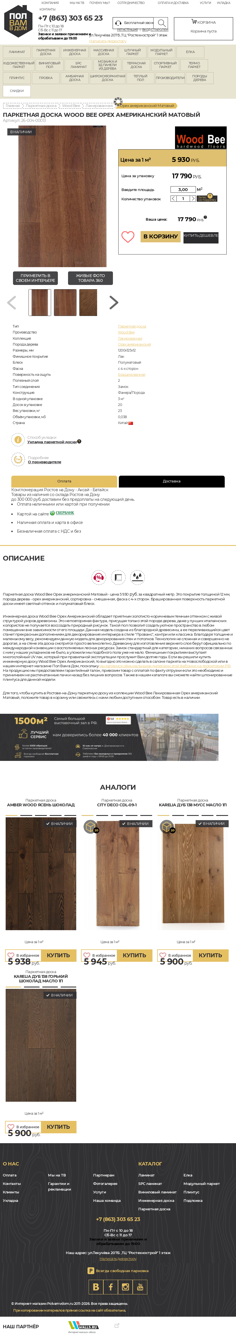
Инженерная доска (156, 1200)
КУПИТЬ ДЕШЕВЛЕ (200, 235)
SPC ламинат (150, 1183)
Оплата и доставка (173, 3)
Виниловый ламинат (157, 1192)
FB (110, 1287)
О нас (11, 1164)
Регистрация (127, 30)
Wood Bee (71, 105)
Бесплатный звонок (136, 23)
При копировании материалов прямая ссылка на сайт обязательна (69, 1310)
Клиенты (11, 1192)
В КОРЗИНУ (160, 236)
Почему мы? (99, 3)
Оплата (64, 481)
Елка (187, 1175)
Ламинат (146, 1175)
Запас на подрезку (207, 199)
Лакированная (99, 105)
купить (58, 955)
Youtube (140, 1287)
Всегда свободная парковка (122, 1270)
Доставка (172, 481)
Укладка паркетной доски (52, 442)
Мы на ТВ (77, 3)
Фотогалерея (105, 1183)
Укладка (223, 3)
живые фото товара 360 (90, 278)
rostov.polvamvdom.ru (18, 21)
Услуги (205, 3)
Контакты (47, 9)
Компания (49, 3)
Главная (13, 105)
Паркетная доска (41, 105)
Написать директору (107, 41)
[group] (62, 196)
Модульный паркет (201, 1183)
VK (96, 1287)
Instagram (125, 1287)
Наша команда (107, 1200)
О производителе (44, 462)
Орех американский (134, 344)
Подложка (192, 1200)
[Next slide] (114, 302)
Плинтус (191, 1192)
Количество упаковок (141, 199)
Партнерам (103, 1175)
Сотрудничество (131, 3)
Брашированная (131, 374)
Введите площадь (137, 189)
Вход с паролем (155, 30)
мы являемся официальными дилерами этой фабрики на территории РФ (165, 666)
